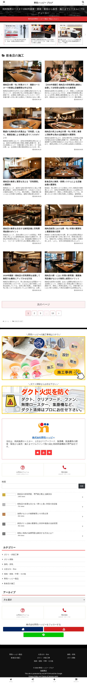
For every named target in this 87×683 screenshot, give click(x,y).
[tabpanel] (16, 34)
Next (85, 35)
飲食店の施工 (16, 661)
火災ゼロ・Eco (43, 658)
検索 (4, 482)
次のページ (43, 304)
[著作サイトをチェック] (37, 452)
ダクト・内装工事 (43, 661)
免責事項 (43, 674)
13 (53, 313)
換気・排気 (71, 658)
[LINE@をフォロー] (49, 452)
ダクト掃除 (71, 661)
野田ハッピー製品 (15, 658)
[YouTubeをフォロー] (43, 452)
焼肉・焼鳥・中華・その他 (43, 664)
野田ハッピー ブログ (43, 3)
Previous (2, 35)
